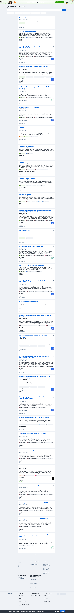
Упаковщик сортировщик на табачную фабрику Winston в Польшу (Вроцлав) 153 (34, 280)
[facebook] (58, 594)
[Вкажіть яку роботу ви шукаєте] (17, 10)
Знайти (63, 10)
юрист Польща (45, 573)
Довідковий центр (22, 601)
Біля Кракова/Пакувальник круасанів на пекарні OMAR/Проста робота (34, 87)
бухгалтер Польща (46, 564)
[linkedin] (63, 594)
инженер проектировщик (34, 588)
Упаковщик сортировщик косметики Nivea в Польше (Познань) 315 (33, 336)
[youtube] (65, 594)
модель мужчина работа (34, 578)
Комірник (21, 127)
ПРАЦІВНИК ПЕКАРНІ (24, 230)
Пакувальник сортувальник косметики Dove (31, 246)
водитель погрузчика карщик (34, 580)
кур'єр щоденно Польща (34, 564)
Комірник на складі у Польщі (27, 178)
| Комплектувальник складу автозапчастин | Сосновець (34, 417)
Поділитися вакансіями (35, 595)
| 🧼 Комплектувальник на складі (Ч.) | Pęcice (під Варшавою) (32, 434)
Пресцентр (21, 598)
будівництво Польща (46, 568)
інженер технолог (33, 579)
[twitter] (61, 594)
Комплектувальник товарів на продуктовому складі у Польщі (34, 535)
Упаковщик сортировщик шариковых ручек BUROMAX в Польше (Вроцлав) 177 (34, 46)
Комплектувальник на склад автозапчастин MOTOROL (34, 503)
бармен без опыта (33, 586)
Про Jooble (21, 595)
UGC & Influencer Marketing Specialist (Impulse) (31, 265)
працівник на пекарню (25, 194)
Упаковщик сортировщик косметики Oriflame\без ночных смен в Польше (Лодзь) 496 (34, 377)
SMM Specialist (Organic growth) (27, 31)
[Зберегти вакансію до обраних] (53, 18)
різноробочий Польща (46, 572)
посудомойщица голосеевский (35, 582)
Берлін (19, 566)
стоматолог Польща (46, 570)
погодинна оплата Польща (34, 561)
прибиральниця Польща (46, 565)
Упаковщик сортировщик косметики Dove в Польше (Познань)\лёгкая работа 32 (33, 397)
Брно (18, 565)
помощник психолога (33, 583)
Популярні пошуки (21, 556)
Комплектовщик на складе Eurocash (29, 485)
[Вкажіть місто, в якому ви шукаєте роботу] (38, 10)
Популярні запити (47, 595)
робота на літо (32, 584)
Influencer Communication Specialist (29, 301)
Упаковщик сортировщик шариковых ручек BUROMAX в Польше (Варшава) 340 (34, 67)
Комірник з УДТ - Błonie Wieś (26, 146)
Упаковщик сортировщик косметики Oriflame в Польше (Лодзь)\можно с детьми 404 (34, 356)
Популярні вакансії (20, 577)
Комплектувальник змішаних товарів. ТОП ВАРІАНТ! (33, 519)
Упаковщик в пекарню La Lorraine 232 (29, 107)
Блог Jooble (46, 598)
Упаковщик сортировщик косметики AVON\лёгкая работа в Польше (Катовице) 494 (35, 316)
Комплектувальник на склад (27, 467)
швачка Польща (45, 569)
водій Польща (45, 561)
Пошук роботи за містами (22, 578)
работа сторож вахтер (33, 587)
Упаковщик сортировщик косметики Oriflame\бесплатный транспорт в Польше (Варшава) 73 (35, 211)
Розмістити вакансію (59, 1)
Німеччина (19, 562)
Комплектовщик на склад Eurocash (28, 451)
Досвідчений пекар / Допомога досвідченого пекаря (33, 18)
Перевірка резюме (47, 601)
